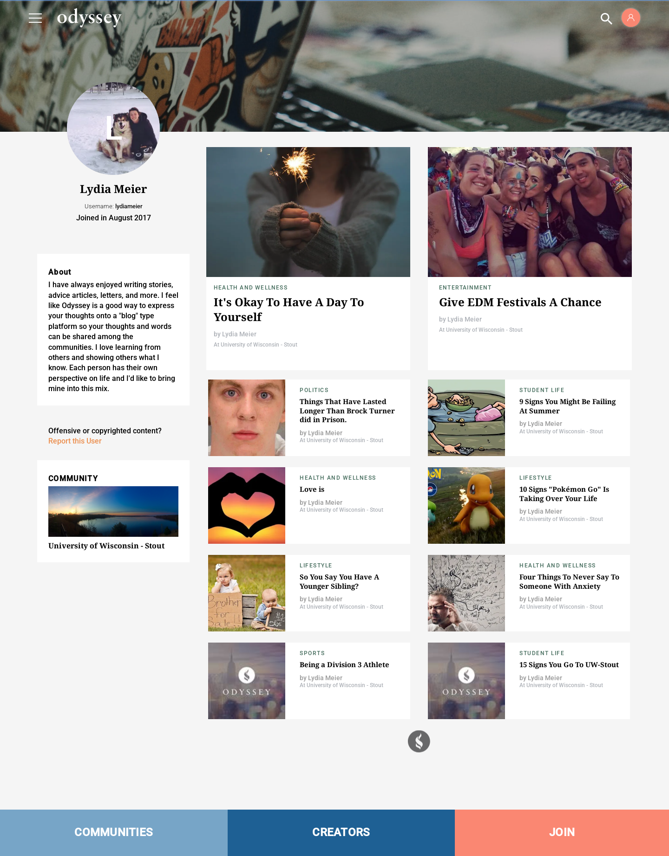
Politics (314, 390)
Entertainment (465, 287)
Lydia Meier (239, 334)
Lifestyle (535, 478)
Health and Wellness (251, 287)
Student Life (541, 390)
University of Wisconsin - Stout (106, 546)
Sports (312, 653)
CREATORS (341, 832)
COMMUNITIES (113, 832)
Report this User (75, 441)
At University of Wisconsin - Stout (255, 344)
